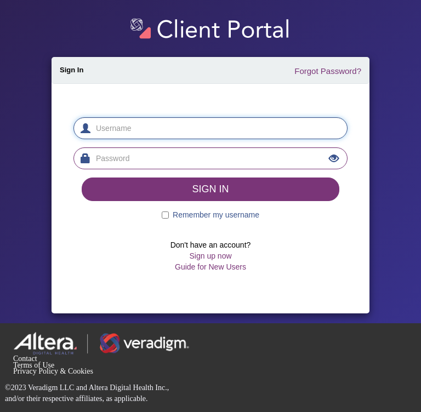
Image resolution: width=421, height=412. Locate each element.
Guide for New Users (210, 266)
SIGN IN (210, 189)
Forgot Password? (327, 71)
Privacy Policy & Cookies (53, 371)
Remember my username (216, 214)
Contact (25, 358)
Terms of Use (33, 365)
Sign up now (210, 255)
